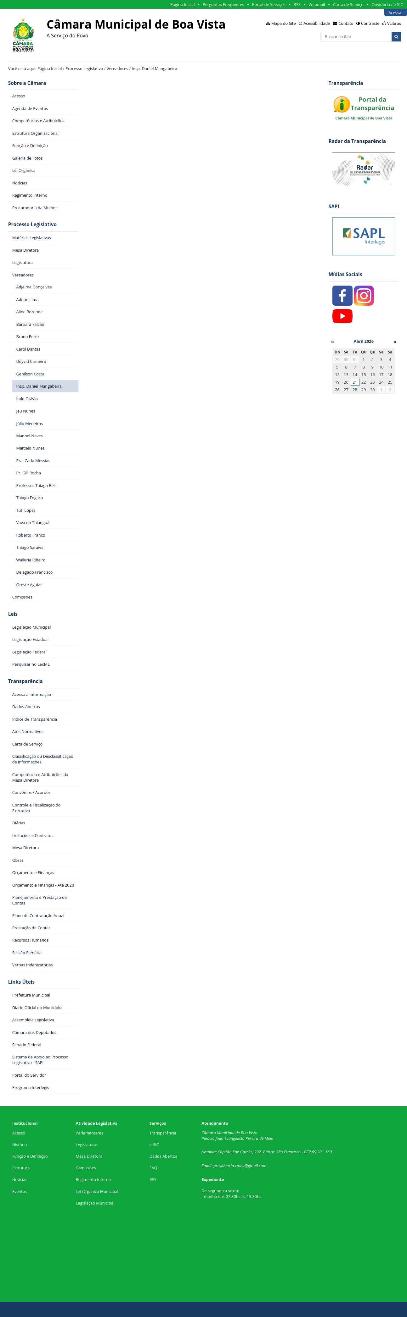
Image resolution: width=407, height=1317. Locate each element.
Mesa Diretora (89, 1156)
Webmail (316, 4)
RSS (297, 4)
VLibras (394, 23)
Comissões (86, 1168)
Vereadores (117, 68)
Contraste (370, 23)
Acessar (395, 12)
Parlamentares (89, 1133)
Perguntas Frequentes (223, 4)
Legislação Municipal (95, 1203)
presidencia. (224, 1165)
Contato (345, 23)
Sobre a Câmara (27, 83)
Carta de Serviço (348, 4)
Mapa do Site (283, 23)
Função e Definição (30, 1156)
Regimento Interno (93, 1179)
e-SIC (154, 1144)
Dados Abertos (163, 1156)
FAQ (153, 1168)
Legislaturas (87, 1144)
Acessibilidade (316, 23)
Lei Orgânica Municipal (97, 1191)
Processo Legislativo (84, 68)
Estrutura (21, 1168)
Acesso (18, 1133)
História (19, 1144)
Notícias (19, 1179)
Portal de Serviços (268, 4)
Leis (13, 614)
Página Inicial (182, 4)
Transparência (25, 681)
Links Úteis (21, 982)
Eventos (19, 1191)
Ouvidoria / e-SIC (387, 4)
